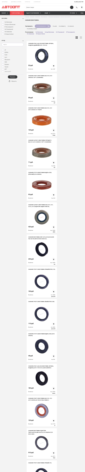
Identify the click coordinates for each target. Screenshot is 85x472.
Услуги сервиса (17, 13)
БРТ (4, 69)
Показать (12, 77)
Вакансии (28, 448)
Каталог (5, 13)
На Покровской (7, 29)
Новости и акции (50, 450)
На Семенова (7, 32)
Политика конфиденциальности (31, 457)
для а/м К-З (6, 72)
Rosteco (5, 64)
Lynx (4, 57)
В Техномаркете (7, 27)
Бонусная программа (31, 453)
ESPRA (5, 52)
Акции (47, 13)
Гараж (73, 13)
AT (4, 50)
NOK (4, 62)
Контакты (27, 1)
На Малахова (7, 22)
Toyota (5, 67)
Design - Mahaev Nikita (78, 470)
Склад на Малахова (8, 24)
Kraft (4, 55)
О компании (37, 1)
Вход (82, 13)
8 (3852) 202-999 (78, 1)
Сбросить (14, 81)
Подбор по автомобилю (33, 13)
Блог (47, 453)
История (27, 445)
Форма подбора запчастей (53, 455)
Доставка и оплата (16, 1)
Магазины (4, 1)
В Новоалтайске (7, 34)
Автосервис (49, 448)
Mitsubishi (6, 60)
